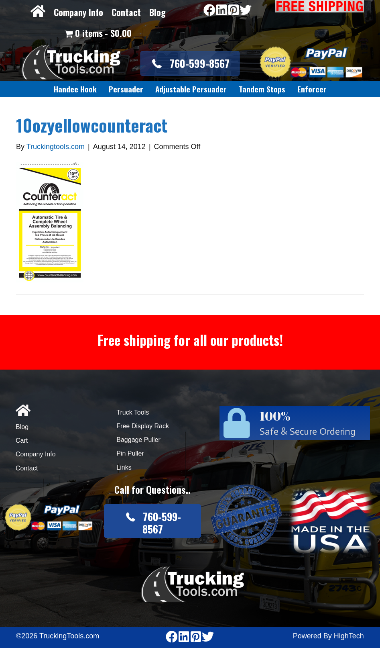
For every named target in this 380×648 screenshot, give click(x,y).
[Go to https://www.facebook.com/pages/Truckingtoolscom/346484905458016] (209, 10)
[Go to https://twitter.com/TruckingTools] (246, 10)
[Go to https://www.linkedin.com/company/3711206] (221, 10)
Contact (126, 12)
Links (123, 467)
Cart (22, 440)
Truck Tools (132, 412)
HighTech (349, 636)
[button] (190, 63)
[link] (75, 89)
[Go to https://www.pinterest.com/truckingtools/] (234, 10)
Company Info (78, 12)
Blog (157, 12)
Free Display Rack (142, 426)
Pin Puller (130, 453)
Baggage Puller (138, 439)
